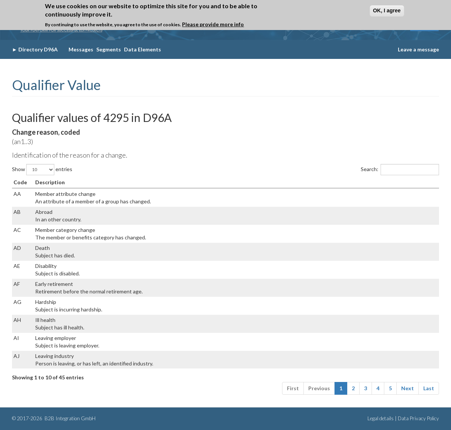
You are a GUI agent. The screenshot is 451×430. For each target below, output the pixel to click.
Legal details (380, 418)
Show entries (42, 169)
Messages (81, 49)
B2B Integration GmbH (69, 418)
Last (428, 388)
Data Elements (142, 49)
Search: (400, 169)
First (293, 388)
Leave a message (418, 49)
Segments (108, 49)
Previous (319, 388)
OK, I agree (387, 10)
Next (407, 388)
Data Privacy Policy (418, 418)
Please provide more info (213, 23)
